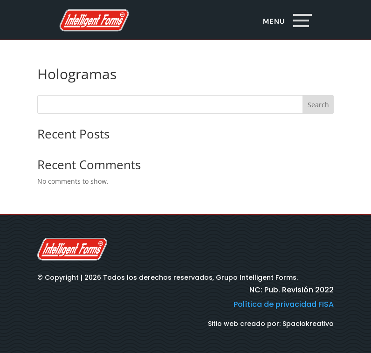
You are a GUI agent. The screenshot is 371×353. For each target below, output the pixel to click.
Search (318, 104)
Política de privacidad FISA (284, 304)
